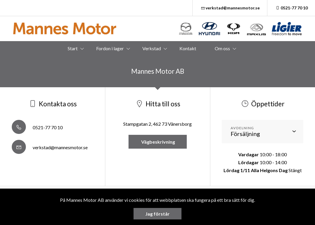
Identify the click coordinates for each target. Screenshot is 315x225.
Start (73, 48)
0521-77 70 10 (291, 7)
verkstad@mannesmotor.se (230, 7)
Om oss (222, 48)
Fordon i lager (110, 48)
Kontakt (187, 48)
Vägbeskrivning (157, 142)
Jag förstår (157, 213)
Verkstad (151, 48)
